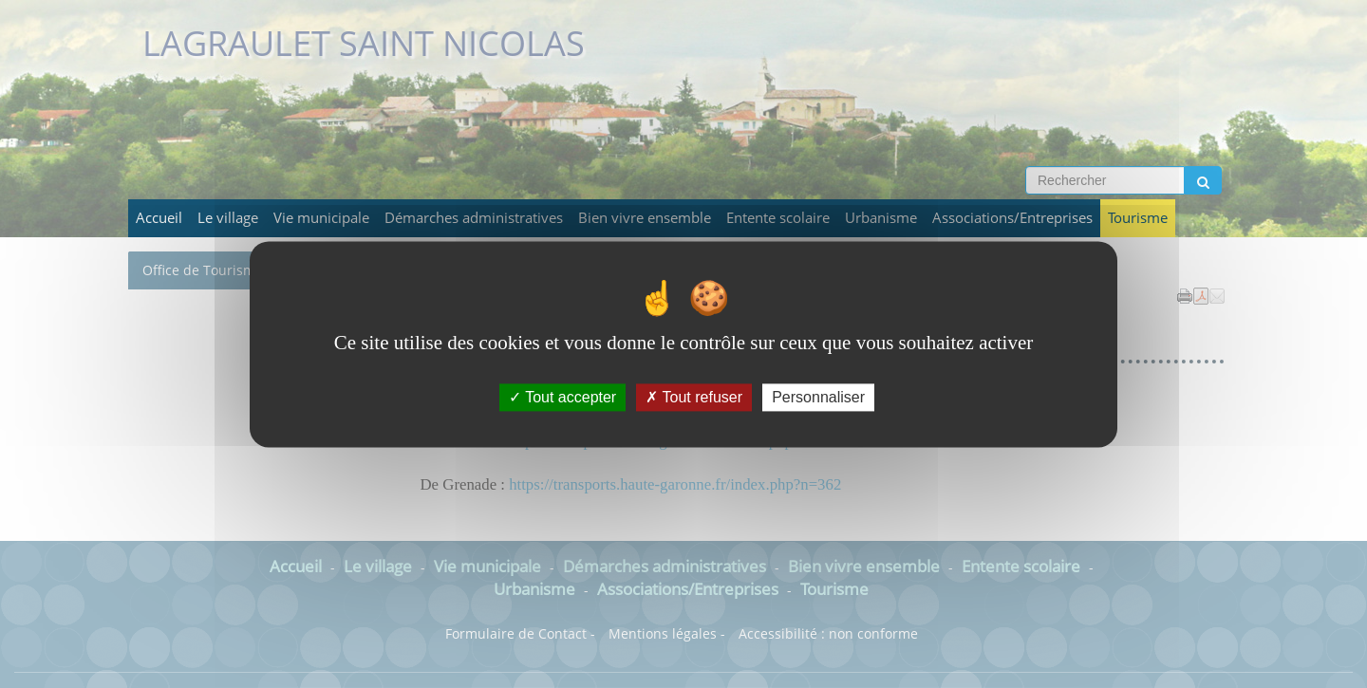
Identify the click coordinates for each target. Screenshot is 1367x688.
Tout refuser (694, 397)
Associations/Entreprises (1012, 218)
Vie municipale (321, 218)
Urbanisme (881, 218)
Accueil (159, 218)
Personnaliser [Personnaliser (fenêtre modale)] (818, 397)
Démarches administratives (473, 218)
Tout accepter (562, 397)
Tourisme (1138, 218)
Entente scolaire (778, 218)
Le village (227, 218)
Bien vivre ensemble (644, 218)
